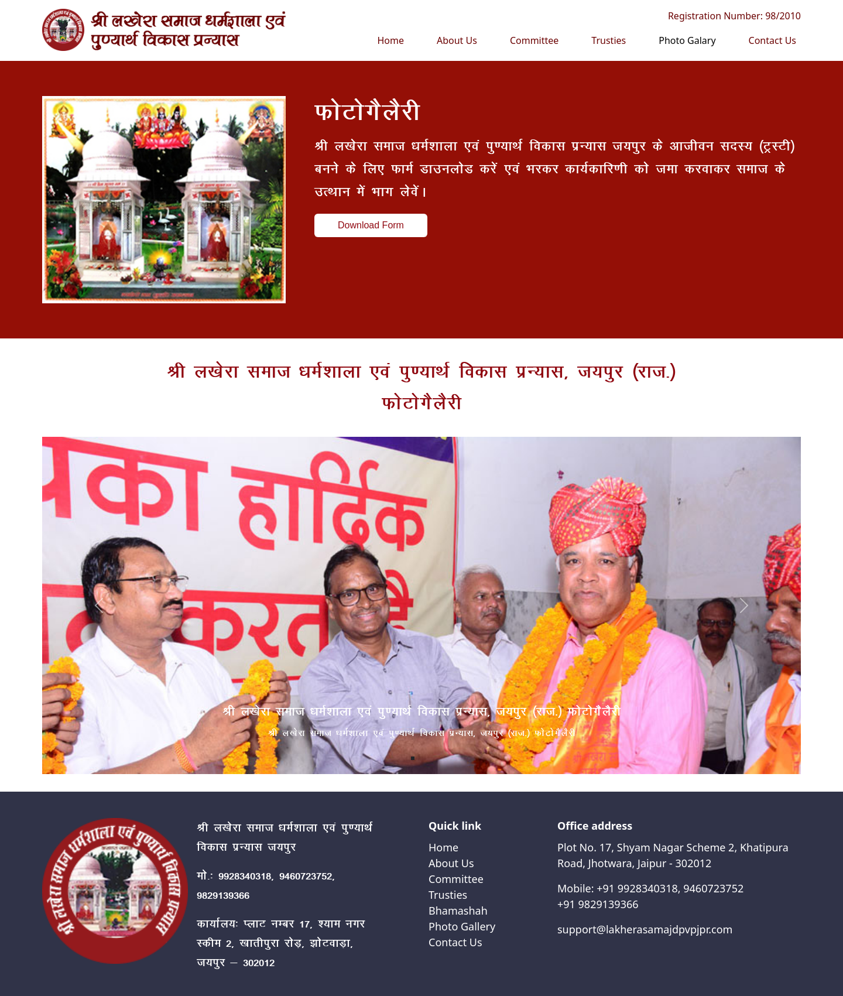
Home (390, 40)
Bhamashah (458, 910)
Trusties (608, 40)
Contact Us (772, 40)
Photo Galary (687, 40)
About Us (457, 40)
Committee (534, 40)
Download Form (371, 225)
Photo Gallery (462, 926)
